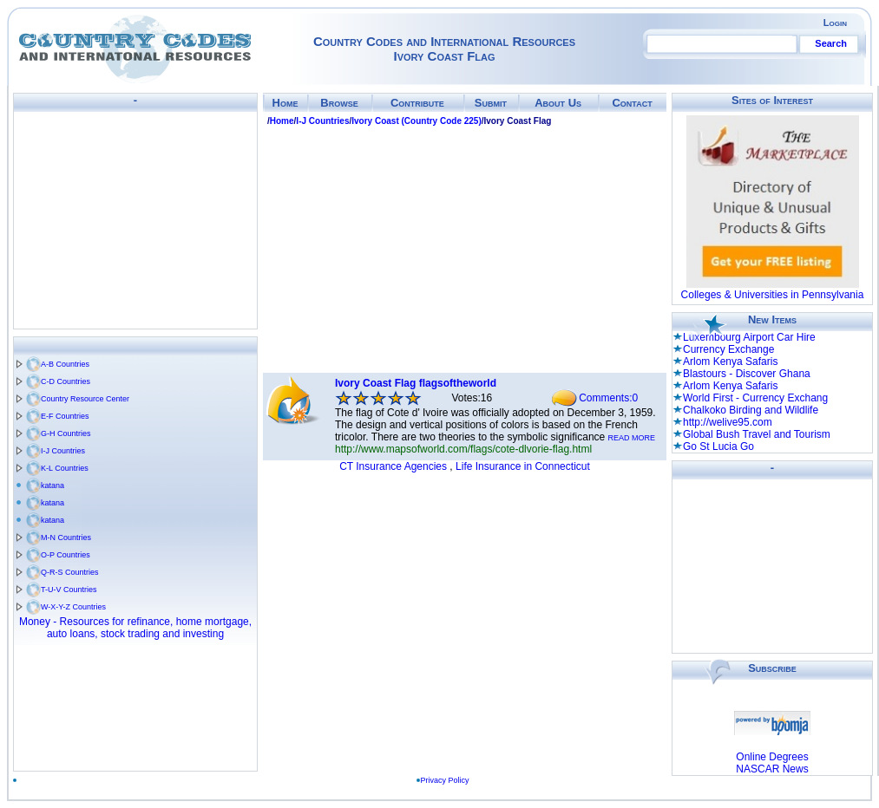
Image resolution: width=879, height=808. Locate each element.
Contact (632, 102)
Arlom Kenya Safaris (730, 361)
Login (835, 22)
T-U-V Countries (69, 589)
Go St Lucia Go (718, 446)
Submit (491, 102)
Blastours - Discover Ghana (746, 374)
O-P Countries (65, 555)
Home (285, 102)
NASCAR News (772, 769)
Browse (339, 102)
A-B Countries (65, 364)
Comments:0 (608, 398)
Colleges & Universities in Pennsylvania (772, 295)
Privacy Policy (448, 780)
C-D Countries (65, 381)
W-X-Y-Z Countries (73, 607)
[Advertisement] (135, 220)
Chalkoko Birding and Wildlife (750, 410)
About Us (558, 102)
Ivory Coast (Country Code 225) (416, 121)
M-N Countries (66, 537)
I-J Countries (63, 450)
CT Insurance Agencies (393, 466)
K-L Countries (65, 468)
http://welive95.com (727, 422)
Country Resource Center (85, 398)
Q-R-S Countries (70, 572)
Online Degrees (772, 757)
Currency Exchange (728, 349)
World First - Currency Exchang (755, 398)
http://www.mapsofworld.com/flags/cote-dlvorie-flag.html (463, 449)
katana (52, 485)
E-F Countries (65, 416)
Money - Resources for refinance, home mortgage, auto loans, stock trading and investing (135, 628)
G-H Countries (66, 433)
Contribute (417, 102)
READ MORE (632, 437)
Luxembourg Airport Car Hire (749, 337)
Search (831, 43)
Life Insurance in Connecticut (523, 466)
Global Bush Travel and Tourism (756, 434)
